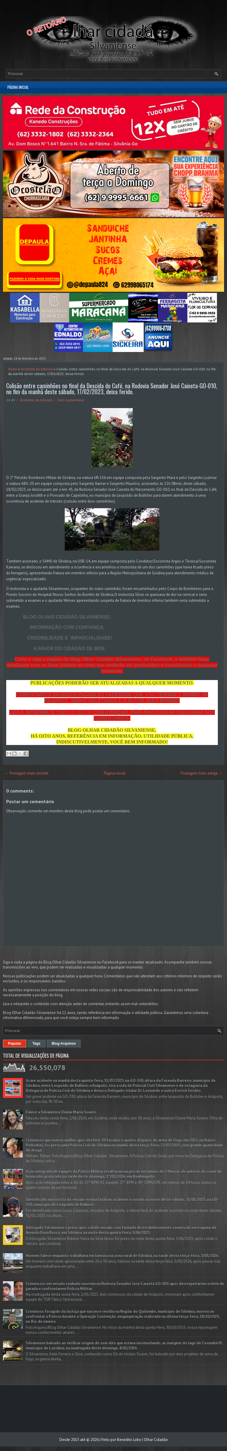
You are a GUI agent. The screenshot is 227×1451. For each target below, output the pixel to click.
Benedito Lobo (129, 1439)
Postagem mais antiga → (201, 773)
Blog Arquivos (64, 1043)
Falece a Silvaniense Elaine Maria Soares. (61, 1112)
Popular (14, 1043)
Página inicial (18, 87)
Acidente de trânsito (37, 369)
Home (12, 369)
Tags (36, 1043)
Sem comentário (70, 400)
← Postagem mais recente (26, 773)
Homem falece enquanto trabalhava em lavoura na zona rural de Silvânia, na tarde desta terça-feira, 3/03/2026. (122, 1255)
